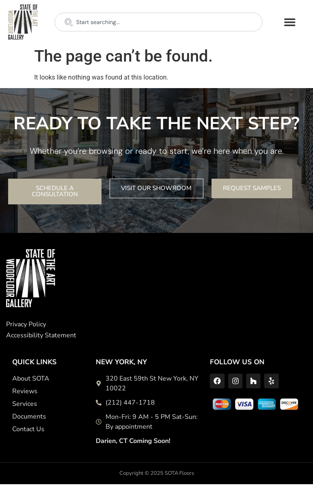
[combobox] (159, 22)
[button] (290, 22)
